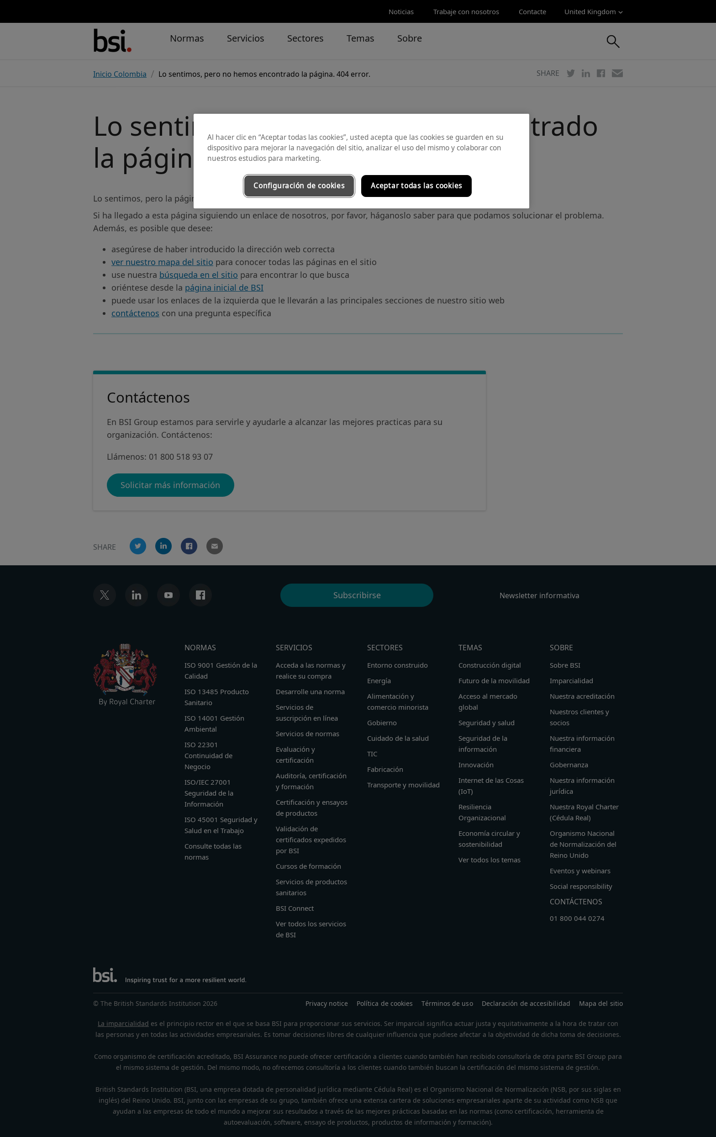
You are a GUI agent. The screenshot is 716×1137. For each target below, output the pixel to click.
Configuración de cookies (298, 186)
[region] (361, 161)
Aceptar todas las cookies (416, 186)
